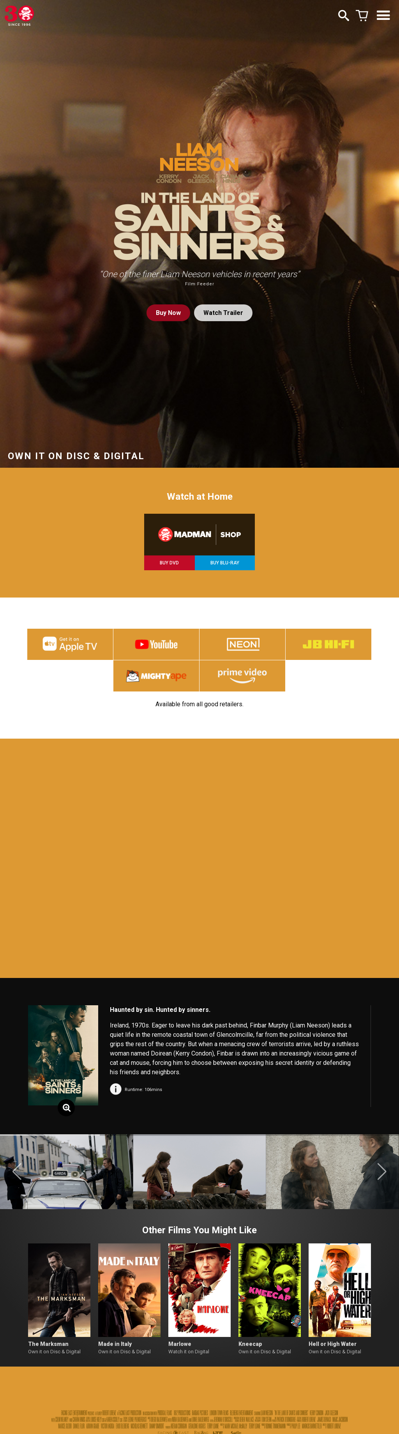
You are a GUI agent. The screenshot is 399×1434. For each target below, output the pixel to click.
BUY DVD (169, 563)
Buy (168, 313)
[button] (17, 1171)
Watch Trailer (223, 313)
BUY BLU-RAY (224, 563)
